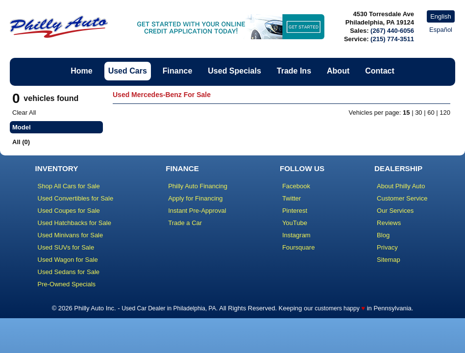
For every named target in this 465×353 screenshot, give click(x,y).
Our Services (395, 210)
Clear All (24, 112)
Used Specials (234, 71)
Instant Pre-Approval (197, 210)
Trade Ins (294, 71)
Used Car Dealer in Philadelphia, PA (169, 308)
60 (430, 112)
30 (418, 112)
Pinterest (294, 210)
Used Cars (127, 71)
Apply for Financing (195, 198)
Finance (177, 71)
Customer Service (402, 198)
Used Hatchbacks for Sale (74, 223)
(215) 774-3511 (392, 39)
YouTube (294, 223)
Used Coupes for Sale (69, 210)
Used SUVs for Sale (66, 247)
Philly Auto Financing (197, 186)
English (440, 16)
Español (440, 29)
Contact (379, 71)
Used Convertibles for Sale (76, 198)
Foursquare (298, 247)
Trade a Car (185, 223)
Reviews (389, 223)
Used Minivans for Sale (70, 235)
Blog (383, 235)
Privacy (387, 247)
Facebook (296, 186)
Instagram (296, 235)
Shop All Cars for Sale (69, 186)
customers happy (337, 308)
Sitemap (388, 259)
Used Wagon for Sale (68, 259)
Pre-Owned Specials (67, 284)
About (338, 71)
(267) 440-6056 (392, 30)
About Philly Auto (401, 186)
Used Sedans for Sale (68, 272)
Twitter (291, 198)
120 (445, 112)
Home (81, 71)
